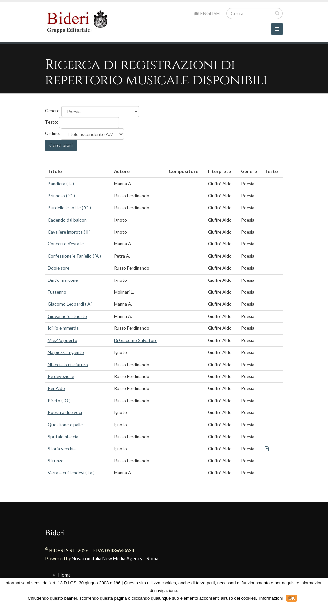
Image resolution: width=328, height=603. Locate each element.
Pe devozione (61, 376)
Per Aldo (56, 388)
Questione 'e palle (65, 424)
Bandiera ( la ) (61, 183)
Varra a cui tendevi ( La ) (71, 472)
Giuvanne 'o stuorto (67, 316)
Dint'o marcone (63, 280)
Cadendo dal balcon (67, 220)
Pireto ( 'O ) (59, 400)
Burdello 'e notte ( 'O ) (69, 207)
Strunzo (56, 460)
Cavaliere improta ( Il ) (69, 232)
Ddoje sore (58, 268)
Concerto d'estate (66, 243)
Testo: (51, 122)
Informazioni (271, 598)
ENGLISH (207, 13)
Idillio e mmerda (63, 328)
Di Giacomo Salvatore (135, 340)
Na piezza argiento (66, 352)
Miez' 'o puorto (62, 340)
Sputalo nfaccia (63, 436)
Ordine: (52, 133)
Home (64, 575)
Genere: (52, 110)
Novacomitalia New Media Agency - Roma (115, 558)
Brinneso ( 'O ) (61, 195)
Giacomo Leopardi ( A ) (70, 304)
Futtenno (57, 292)
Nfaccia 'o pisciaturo (68, 364)
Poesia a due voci (65, 412)
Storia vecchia (62, 448)
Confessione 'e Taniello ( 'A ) (74, 256)
